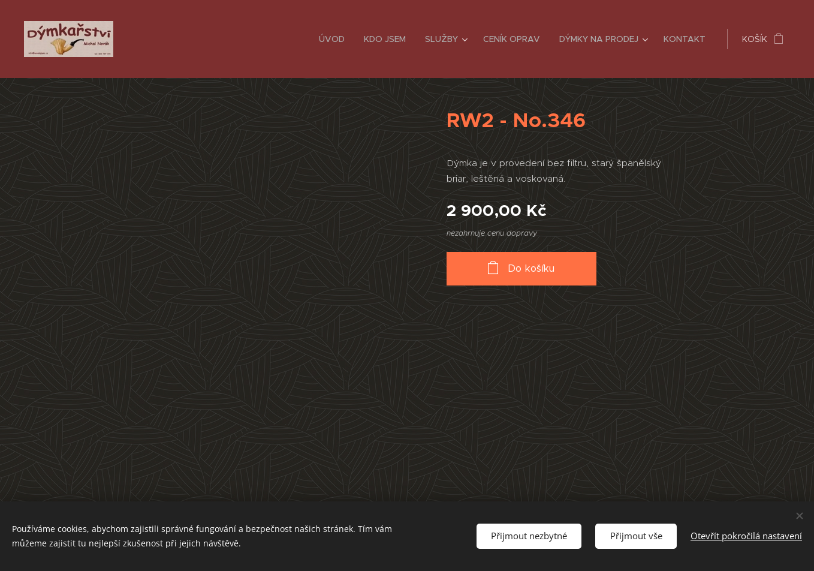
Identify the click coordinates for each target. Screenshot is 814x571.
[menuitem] (335, 39)
